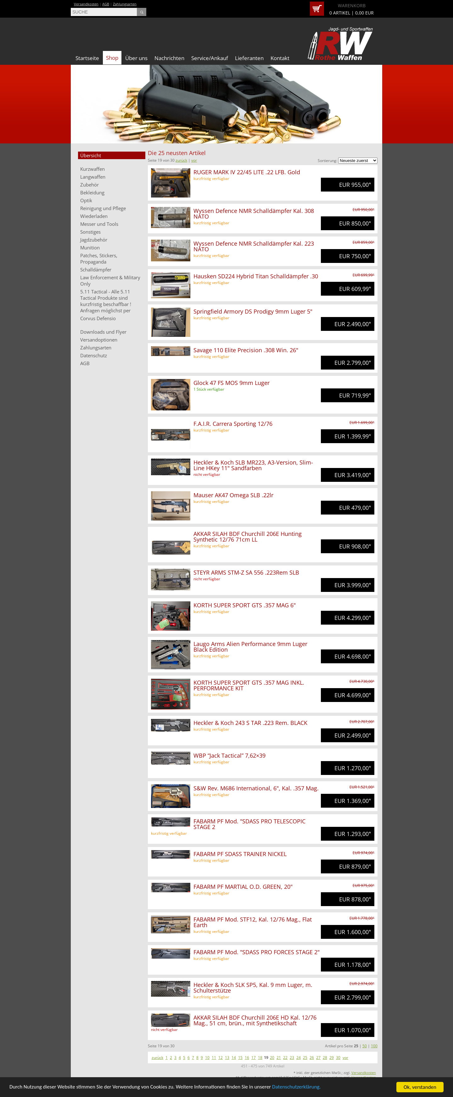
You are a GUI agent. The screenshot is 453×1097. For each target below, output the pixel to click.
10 (207, 1057)
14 (234, 1057)
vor (194, 160)
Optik (86, 200)
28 (325, 1057)
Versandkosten (86, 4)
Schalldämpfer (95, 269)
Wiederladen (94, 216)
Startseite (87, 58)
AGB (105, 4)
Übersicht (90, 155)
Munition (90, 247)
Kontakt (280, 58)
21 (279, 1057)
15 (240, 1057)
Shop (112, 57)
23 (292, 1057)
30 (338, 1057)
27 (318, 1057)
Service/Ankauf (209, 58)
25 (305, 1057)
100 (374, 1046)
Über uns (136, 58)
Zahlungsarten (125, 4)
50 (364, 1046)
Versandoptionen (98, 340)
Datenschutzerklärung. (297, 1087)
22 (285, 1057)
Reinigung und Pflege (103, 208)
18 (260, 1057)
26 (312, 1057)
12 (220, 1057)
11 (214, 1057)
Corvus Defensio (98, 318)
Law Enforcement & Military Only (110, 280)
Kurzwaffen (92, 169)
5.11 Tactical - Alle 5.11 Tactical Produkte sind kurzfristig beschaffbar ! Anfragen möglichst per (105, 301)
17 (253, 1057)
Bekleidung (92, 192)
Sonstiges (90, 232)
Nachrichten (169, 58)
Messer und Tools (99, 224)
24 (298, 1057)
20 (272, 1057)
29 (331, 1057)
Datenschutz (93, 355)
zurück (181, 160)
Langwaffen (92, 177)
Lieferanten (249, 58)
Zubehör (89, 184)
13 (227, 1057)
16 (247, 1057)
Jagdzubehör (93, 240)
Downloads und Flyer (103, 332)
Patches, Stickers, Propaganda (98, 258)
